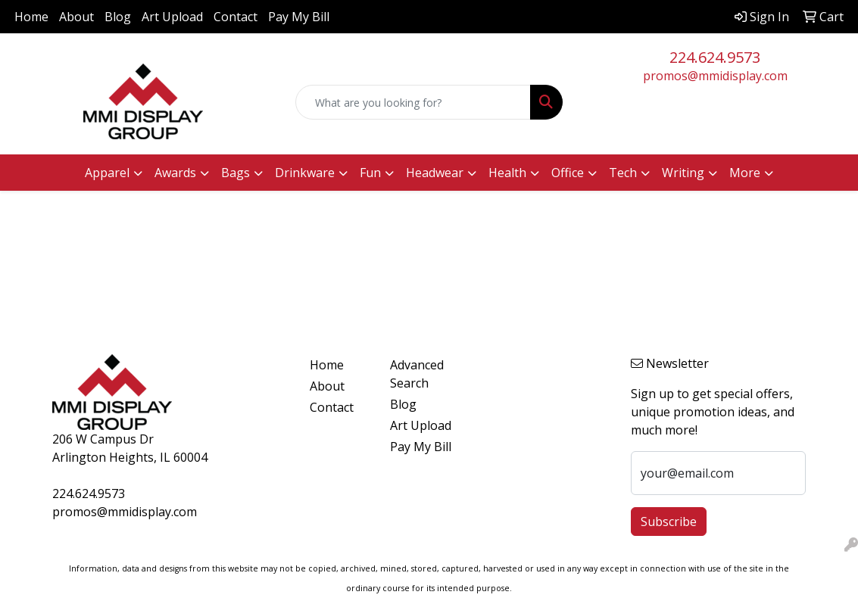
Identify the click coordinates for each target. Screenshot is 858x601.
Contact (235, 16)
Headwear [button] (434, 172)
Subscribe (669, 521)
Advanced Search (417, 374)
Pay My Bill (298, 16)
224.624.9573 (714, 57)
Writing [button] (683, 172)
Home (31, 16)
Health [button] (507, 172)
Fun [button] (370, 172)
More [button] (744, 172)
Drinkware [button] (305, 172)
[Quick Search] (413, 102)
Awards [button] (175, 172)
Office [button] (567, 172)
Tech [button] (623, 172)
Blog (118, 16)
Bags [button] (235, 172)
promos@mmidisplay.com (715, 75)
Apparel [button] (107, 172)
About (76, 16)
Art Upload (172, 16)
